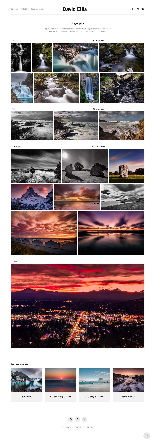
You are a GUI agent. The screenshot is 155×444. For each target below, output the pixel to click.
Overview (14, 9)
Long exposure (37, 9)
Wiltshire (25, 9)
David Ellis (75, 9)
